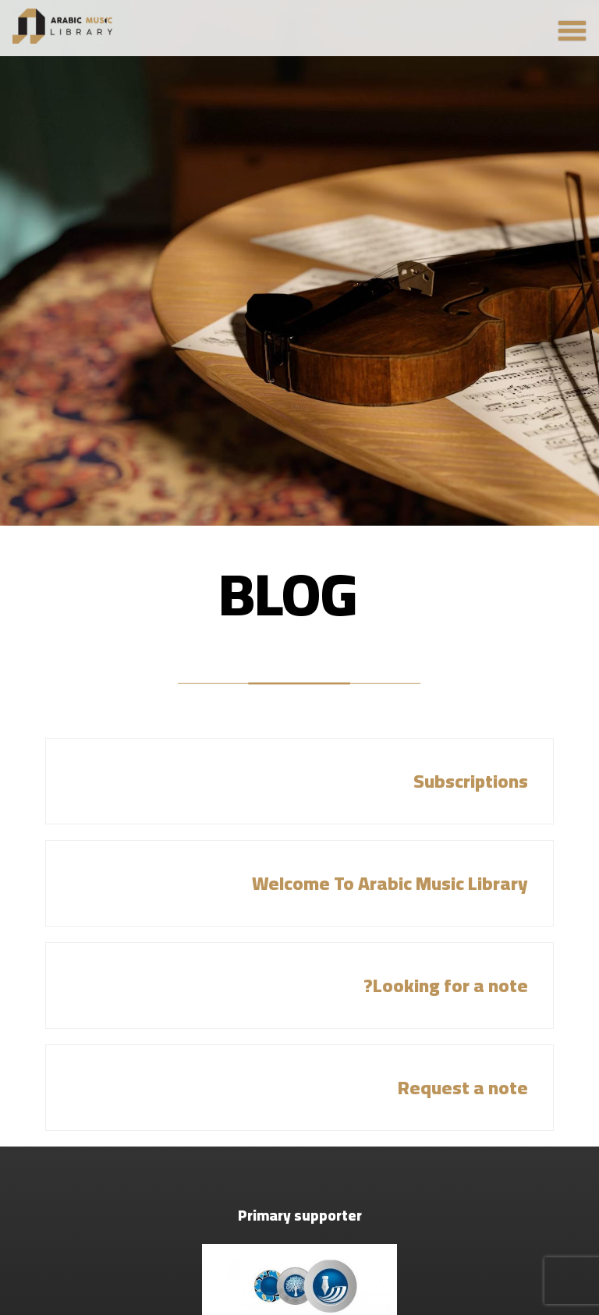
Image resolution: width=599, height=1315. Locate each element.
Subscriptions (470, 781)
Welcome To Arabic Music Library (390, 883)
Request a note (463, 1087)
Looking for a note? (445, 985)
